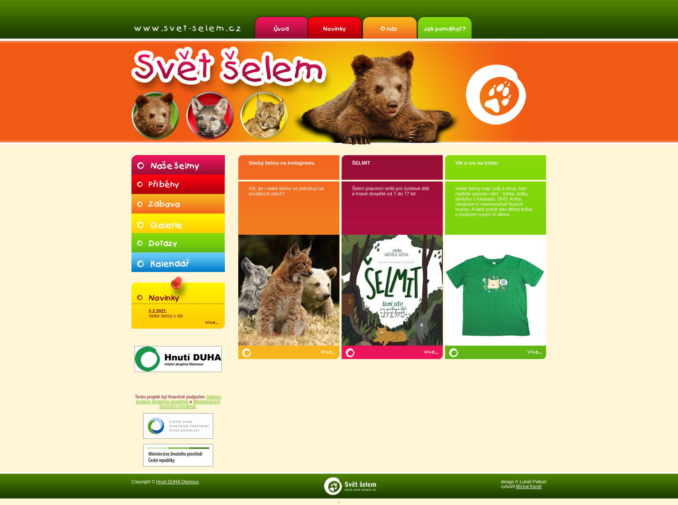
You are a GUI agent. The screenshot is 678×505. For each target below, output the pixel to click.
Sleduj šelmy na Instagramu (281, 162)
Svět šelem (187, 28)
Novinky (334, 26)
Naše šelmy (178, 165)
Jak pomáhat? (444, 26)
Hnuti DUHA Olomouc (177, 481)
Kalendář (178, 262)
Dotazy (178, 242)
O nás (389, 26)
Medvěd (155, 115)
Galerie (178, 223)
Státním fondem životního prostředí (178, 399)
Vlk (209, 115)
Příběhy (178, 184)
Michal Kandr (529, 486)
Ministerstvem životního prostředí (189, 404)
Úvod (280, 26)
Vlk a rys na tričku (476, 162)
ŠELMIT (361, 162)
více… (327, 352)
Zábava (178, 204)
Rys (264, 115)
